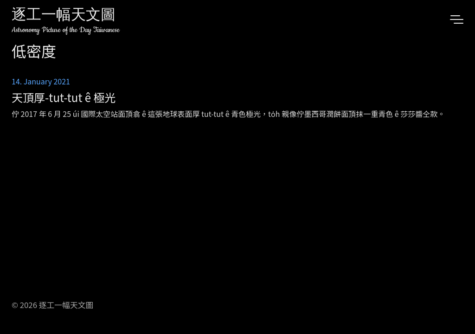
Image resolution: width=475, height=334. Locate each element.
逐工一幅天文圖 (64, 16)
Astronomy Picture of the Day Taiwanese (66, 30)
